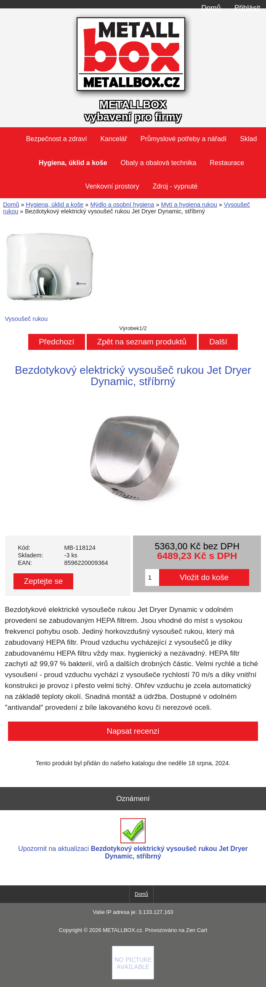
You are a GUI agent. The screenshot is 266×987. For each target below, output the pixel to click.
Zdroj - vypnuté (175, 186)
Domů (211, 7)
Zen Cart (196, 930)
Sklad (248, 138)
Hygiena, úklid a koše (55, 204)
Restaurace (227, 162)
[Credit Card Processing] (133, 977)
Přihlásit (247, 7)
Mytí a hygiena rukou (189, 204)
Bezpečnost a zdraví (56, 138)
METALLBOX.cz (122, 930)
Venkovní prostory (112, 186)
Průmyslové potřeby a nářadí (184, 138)
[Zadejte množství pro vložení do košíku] (152, 577)
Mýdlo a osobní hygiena (122, 204)
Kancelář (114, 138)
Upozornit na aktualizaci (132, 839)
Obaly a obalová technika (159, 162)
